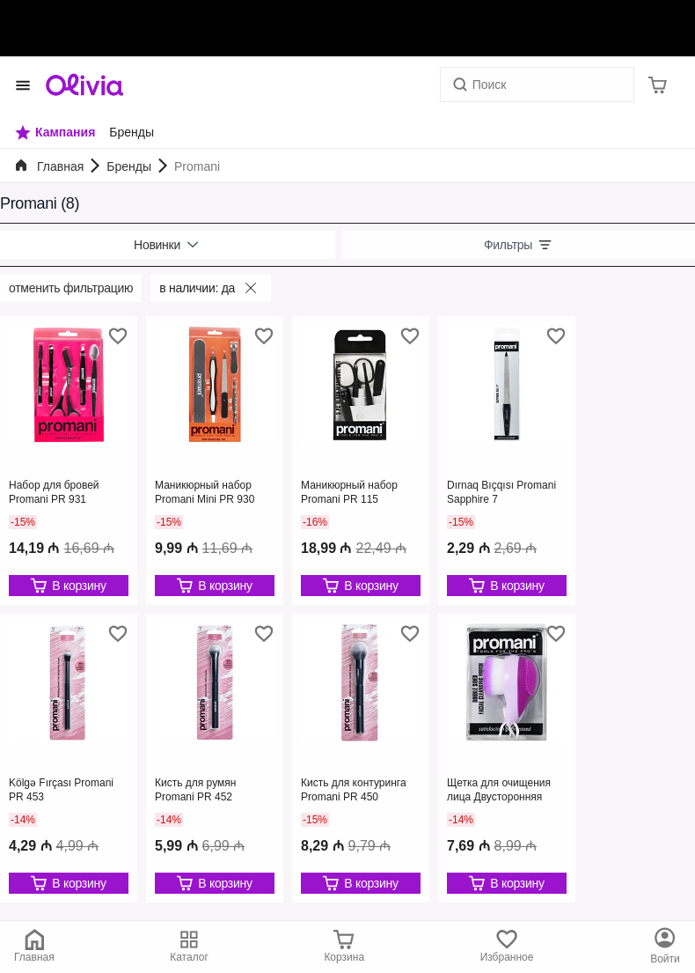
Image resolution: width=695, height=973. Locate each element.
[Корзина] (657, 84)
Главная (60, 166)
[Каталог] (665, 946)
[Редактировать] (68, 585)
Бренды (128, 166)
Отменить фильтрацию (71, 288)
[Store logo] (84, 84)
